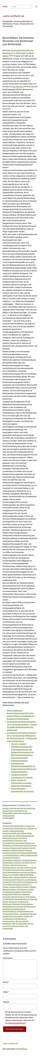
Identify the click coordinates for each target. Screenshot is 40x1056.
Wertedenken (7, 924)
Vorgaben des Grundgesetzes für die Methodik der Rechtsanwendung (18, 918)
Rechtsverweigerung (18, 897)
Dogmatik (26, 845)
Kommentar (8, 958)
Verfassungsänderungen (25, 911)
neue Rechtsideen (30, 880)
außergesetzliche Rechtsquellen (13, 826)
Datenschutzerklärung (16, 1023)
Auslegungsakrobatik (16, 831)
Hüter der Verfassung (18, 865)
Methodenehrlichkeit (26, 875)
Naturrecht (20, 880)
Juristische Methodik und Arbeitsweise (22, 808)
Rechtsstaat (7, 897)
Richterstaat (16, 904)
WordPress (23, 1049)
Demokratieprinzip (9, 843)
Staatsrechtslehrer (27, 904)
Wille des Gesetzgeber (19, 924)
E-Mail (6, 992)
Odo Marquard (17, 87)
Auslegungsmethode (9, 833)
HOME (5, 7)
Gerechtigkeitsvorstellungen (12, 860)
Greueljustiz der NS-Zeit (22, 862)
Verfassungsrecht (8, 816)
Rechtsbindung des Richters (12, 892)
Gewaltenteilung (8, 862)
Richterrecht (13, 902)
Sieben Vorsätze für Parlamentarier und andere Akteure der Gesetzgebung (21, 783)
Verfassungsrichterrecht (11, 914)
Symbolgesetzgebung (19, 761)
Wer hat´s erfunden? (18, 744)
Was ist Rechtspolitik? (19, 758)
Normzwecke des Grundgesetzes (23, 882)
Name (6, 982)
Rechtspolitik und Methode (22, 813)
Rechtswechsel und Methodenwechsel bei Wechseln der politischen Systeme (20, 899)
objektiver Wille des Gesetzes (19, 887)
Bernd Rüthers (22, 833)
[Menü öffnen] (36, 6)
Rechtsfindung (26, 892)
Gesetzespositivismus (29, 860)
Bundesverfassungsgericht (25, 836)
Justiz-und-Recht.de (13, 16)
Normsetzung (7, 882)
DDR (25, 841)
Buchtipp (6, 808)
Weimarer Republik (22, 921)
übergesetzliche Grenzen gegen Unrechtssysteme (19, 906)
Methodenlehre (8, 877)
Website (6, 1002)
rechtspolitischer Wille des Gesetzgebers (16, 894)
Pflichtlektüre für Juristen (25, 889)
